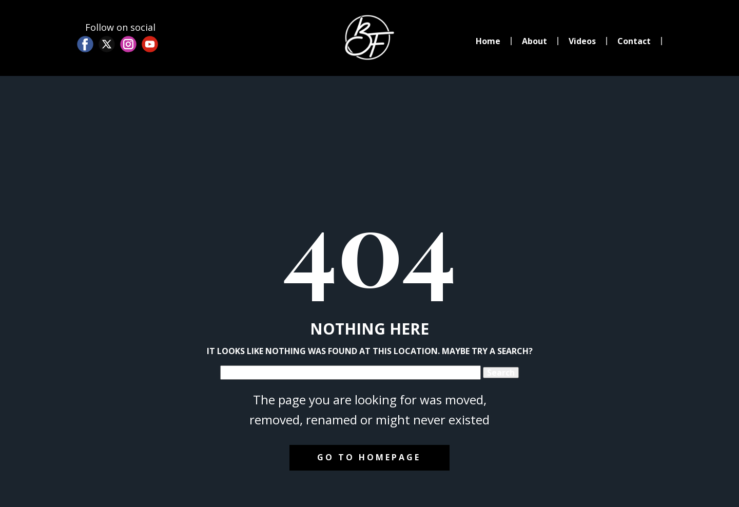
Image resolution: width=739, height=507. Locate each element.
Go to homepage (369, 457)
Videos (582, 41)
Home (488, 41)
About (534, 41)
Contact (634, 41)
